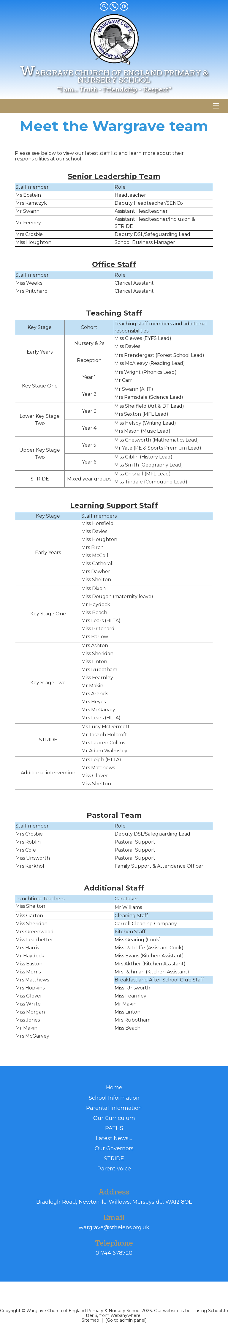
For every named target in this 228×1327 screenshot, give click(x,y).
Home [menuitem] (114, 1087)
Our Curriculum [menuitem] (114, 1118)
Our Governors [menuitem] (114, 1148)
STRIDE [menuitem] (114, 1158)
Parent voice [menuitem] (114, 1168)
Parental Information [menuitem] (114, 1107)
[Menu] (216, 106)
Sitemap (90, 1320)
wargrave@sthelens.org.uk (114, 1227)
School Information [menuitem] (114, 1097)
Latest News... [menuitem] (114, 1138)
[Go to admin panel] (126, 1320)
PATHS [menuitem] (114, 1128)
